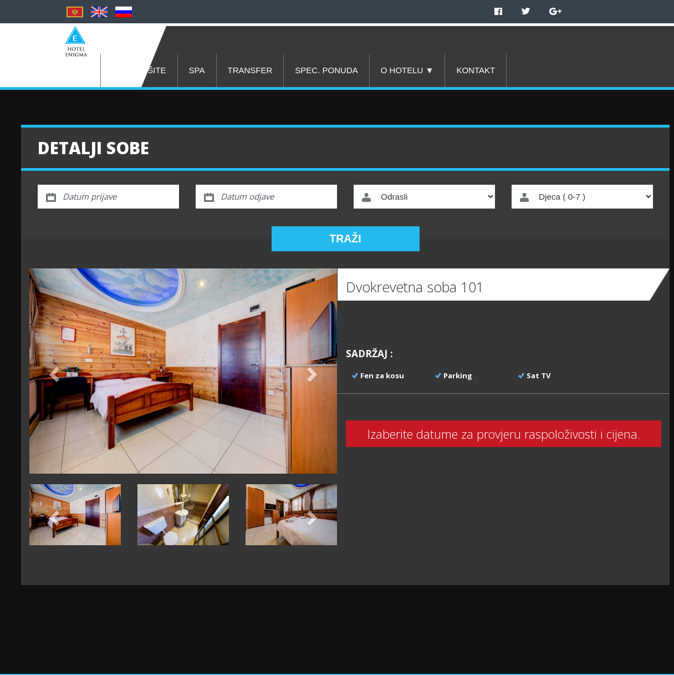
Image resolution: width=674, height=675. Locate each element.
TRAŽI (345, 238)
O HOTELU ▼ (407, 70)
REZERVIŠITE (139, 70)
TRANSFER (250, 70)
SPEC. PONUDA (326, 70)
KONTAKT (475, 70)
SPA (197, 70)
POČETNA (69, 70)
